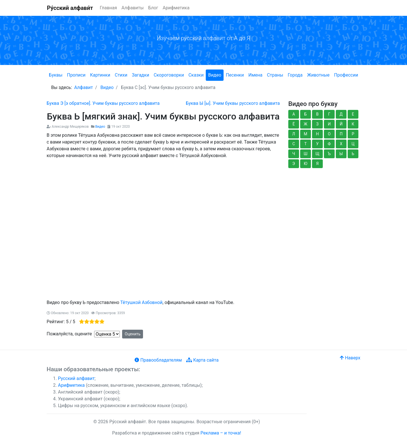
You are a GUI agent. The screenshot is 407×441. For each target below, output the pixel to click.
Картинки (100, 75)
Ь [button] (353, 153)
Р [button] (353, 134)
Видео (214, 75)
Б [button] (305, 114)
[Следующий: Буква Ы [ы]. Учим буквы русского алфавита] (233, 103)
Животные (318, 75)
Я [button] (317, 163)
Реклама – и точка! (220, 433)
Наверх (350, 357)
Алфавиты (133, 7)
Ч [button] (293, 153)
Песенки (235, 75)
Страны (275, 75)
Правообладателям (158, 360)
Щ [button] (317, 153)
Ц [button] (353, 144)
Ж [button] (306, 124)
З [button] (317, 124)
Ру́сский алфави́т (70, 8)
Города (295, 75)
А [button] (293, 114)
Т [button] (305, 144)
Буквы (55, 75)
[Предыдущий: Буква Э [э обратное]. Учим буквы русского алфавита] (103, 103)
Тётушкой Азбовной (141, 302)
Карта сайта (202, 360)
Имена (255, 75)
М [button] (305, 134)
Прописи (76, 75)
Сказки (196, 75)
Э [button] (293, 163)
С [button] (293, 144)
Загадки (140, 75)
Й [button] (341, 124)
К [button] (353, 124)
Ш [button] (305, 153)
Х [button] (341, 144)
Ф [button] (329, 144)
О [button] (329, 134)
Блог (153, 7)
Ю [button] (306, 163)
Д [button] (341, 114)
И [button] (329, 124)
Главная (108, 7)
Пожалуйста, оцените (69, 333)
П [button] (341, 134)
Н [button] (317, 134)
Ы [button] (341, 153)
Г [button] (329, 114)
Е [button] (353, 114)
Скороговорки (169, 75)
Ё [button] (294, 124)
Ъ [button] (329, 153)
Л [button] (293, 134)
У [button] (317, 144)
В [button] (317, 114)
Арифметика (176, 7)
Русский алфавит (76, 378)
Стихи (121, 75)
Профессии (346, 75)
